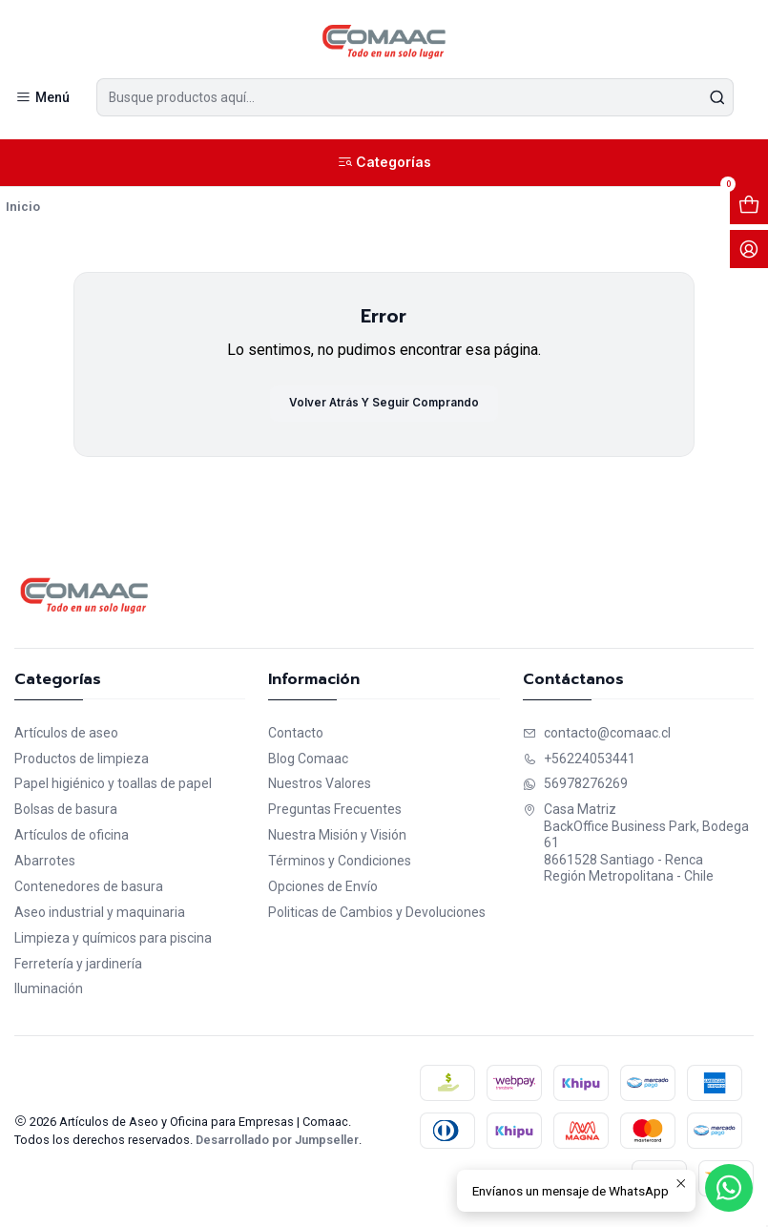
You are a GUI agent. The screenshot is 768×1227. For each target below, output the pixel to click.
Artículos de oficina (71, 836)
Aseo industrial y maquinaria (99, 914)
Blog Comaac (308, 760)
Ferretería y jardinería (78, 965)
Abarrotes (44, 862)
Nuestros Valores (319, 786)
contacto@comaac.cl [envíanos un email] (597, 734)
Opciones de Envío (323, 888)
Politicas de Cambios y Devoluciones (377, 914)
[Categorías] (384, 163)
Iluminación (48, 991)
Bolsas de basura (65, 811)
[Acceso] (749, 250)
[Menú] (42, 98)
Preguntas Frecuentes (335, 811)
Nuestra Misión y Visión (337, 836)
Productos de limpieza (81, 760)
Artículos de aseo (66, 734)
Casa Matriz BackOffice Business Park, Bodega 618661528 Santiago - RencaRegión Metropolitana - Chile (636, 844)
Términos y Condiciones (339, 862)
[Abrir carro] (749, 206)
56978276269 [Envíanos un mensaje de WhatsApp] (575, 786)
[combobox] (415, 97)
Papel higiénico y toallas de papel (113, 786)
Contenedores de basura (88, 888)
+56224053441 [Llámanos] (579, 760)
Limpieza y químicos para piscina (113, 939)
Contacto (295, 734)
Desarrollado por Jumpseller (277, 1141)
